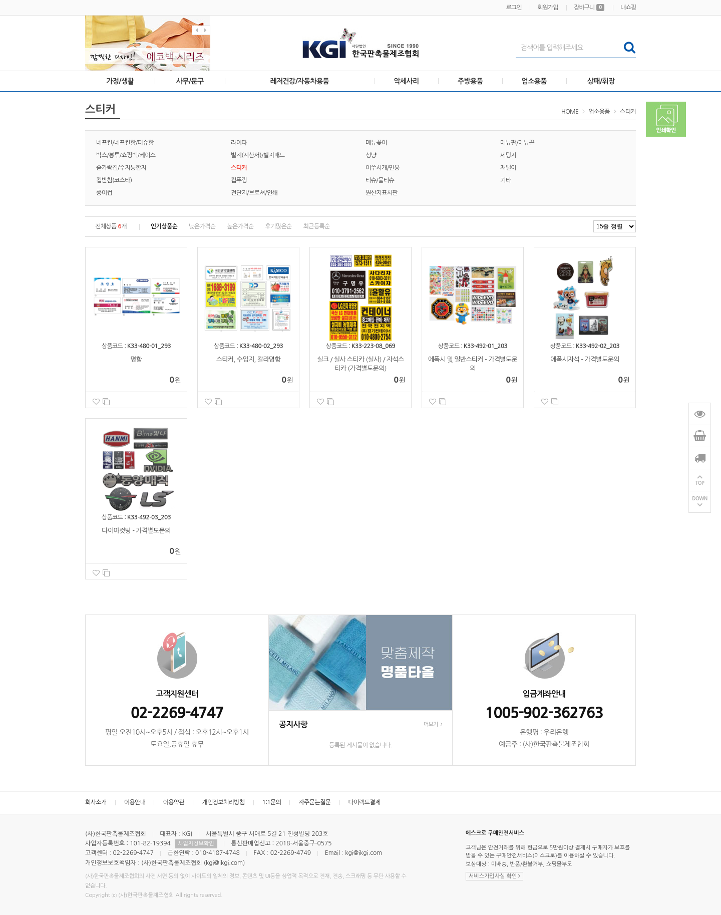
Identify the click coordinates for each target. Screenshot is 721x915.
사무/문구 (190, 81)
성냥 (371, 155)
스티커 (628, 112)
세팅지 (508, 155)
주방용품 (470, 81)
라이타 (239, 143)
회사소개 (96, 802)
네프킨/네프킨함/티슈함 (125, 143)
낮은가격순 (202, 226)
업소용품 (534, 81)
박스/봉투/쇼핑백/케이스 (126, 155)
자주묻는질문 (314, 802)
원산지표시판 (382, 193)
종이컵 (104, 193)
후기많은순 (278, 226)
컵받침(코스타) (114, 180)
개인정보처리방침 (223, 802)
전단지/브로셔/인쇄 (254, 193)
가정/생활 (120, 81)
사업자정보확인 (196, 843)
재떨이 (508, 168)
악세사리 (406, 81)
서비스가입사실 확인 (494, 876)
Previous (196, 30)
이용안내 (135, 802)
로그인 (514, 8)
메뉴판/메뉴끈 (517, 143)
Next (205, 30)
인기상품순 (164, 226)
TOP (699, 483)
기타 (505, 180)
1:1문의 (271, 802)
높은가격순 (240, 226)
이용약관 (173, 802)
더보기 (433, 724)
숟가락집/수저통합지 (121, 168)
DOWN (699, 498)
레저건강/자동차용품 (299, 81)
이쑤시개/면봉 (383, 168)
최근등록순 (316, 226)
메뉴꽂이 (376, 143)
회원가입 (547, 8)
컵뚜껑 (239, 180)
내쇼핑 (628, 8)
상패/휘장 (601, 81)
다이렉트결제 (364, 802)
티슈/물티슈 (380, 180)
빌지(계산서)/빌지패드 (258, 155)
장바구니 (589, 8)
